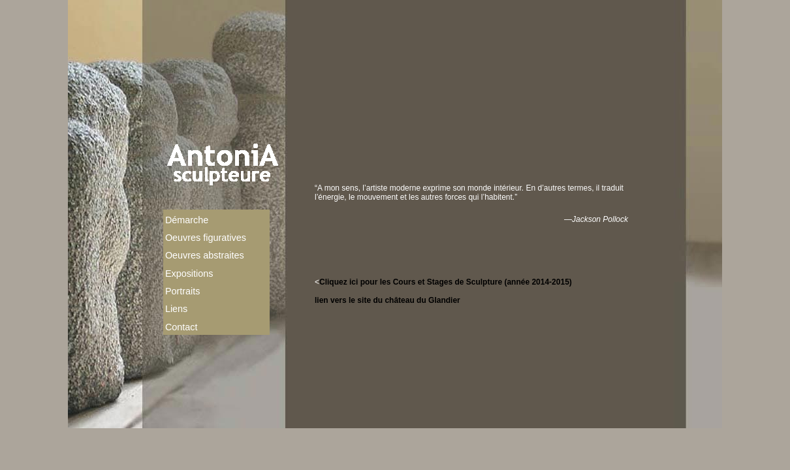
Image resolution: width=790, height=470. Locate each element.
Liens (176, 309)
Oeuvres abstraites (204, 255)
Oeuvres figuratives (205, 237)
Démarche (186, 220)
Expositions (189, 273)
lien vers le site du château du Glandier (387, 300)
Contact (181, 327)
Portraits (182, 291)
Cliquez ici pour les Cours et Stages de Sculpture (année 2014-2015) (445, 282)
